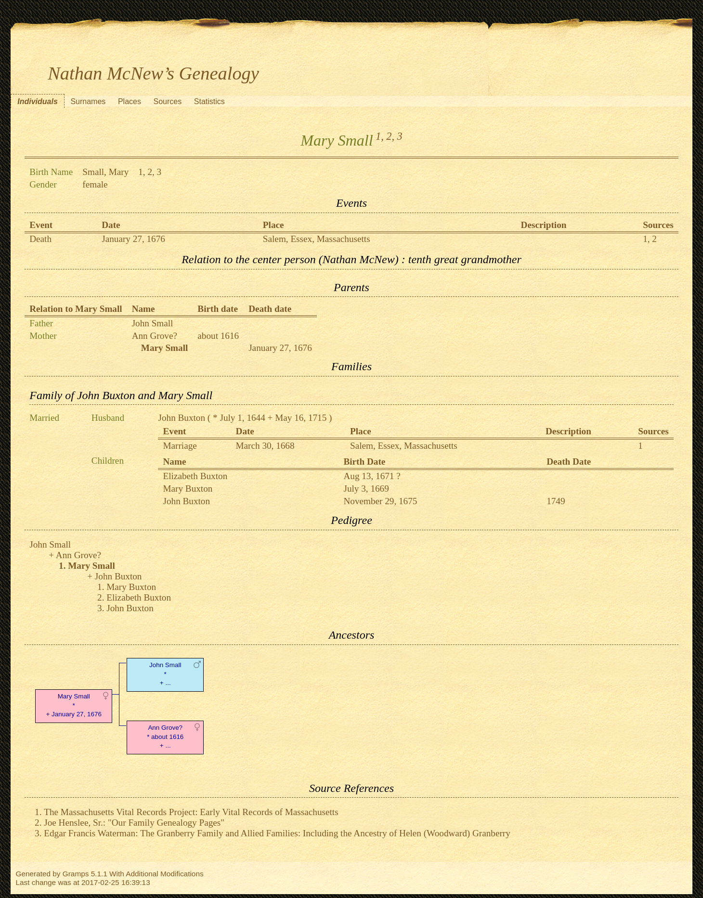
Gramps (76, 874)
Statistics (209, 101)
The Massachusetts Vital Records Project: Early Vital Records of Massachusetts (191, 812)
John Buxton (181, 418)
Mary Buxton (187, 488)
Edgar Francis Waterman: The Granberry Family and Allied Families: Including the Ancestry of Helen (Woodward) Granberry (277, 833)
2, (390, 136)
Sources (168, 101)
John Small (152, 323)
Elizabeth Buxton (195, 476)
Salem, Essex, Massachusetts (316, 239)
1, (380, 136)
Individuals (37, 101)
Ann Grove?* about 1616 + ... (165, 737)
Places (129, 101)
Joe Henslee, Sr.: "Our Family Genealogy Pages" (134, 823)
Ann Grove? (154, 336)
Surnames (87, 101)
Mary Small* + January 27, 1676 (74, 705)
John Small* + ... (165, 674)
